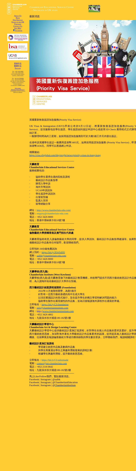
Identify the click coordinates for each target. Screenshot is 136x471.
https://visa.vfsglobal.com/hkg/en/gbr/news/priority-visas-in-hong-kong (65, 155)
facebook (17, 30)
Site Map (17, 28)
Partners (17, 24)
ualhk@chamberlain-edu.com (51, 255)
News (18, 18)
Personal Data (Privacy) (17, 89)
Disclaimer (18, 88)
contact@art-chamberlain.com (52, 363)
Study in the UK (18, 22)
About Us (17, 16)
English (18, 68)
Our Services (18, 20)
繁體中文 (18, 66)
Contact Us (17, 26)
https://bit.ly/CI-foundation (55, 304)
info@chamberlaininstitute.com (52, 307)
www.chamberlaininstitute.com (58, 311)
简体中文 (18, 63)
